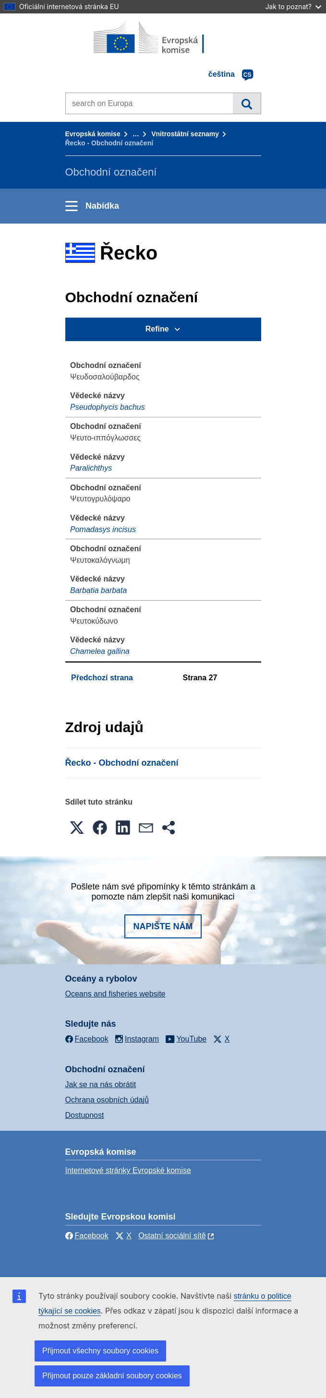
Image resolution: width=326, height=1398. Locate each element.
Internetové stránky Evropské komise (128, 1170)
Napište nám (163, 926)
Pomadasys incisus (103, 529)
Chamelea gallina (100, 651)
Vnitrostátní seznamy (185, 134)
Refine (157, 329)
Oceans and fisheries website (115, 994)
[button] (76, 827)
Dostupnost (84, 1115)
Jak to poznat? (293, 6)
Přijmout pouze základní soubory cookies (112, 1376)
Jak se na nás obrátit (100, 1084)
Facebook (87, 1236)
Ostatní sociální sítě (172, 1236)
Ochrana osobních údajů (107, 1100)
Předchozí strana (102, 678)
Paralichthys (91, 468)
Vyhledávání (246, 103)
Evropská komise (93, 134)
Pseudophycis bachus (107, 407)
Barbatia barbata (98, 590)
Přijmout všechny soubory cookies (100, 1351)
